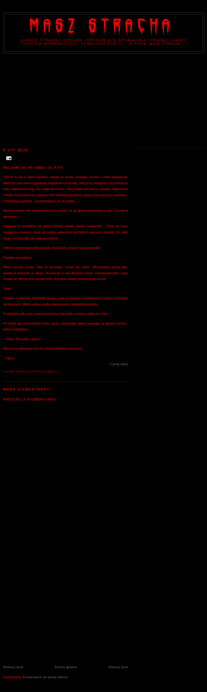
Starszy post (118, 667)
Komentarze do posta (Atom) (45, 677)
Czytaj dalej (119, 364)
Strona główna (65, 667)
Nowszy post (13, 667)
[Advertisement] (103, 99)
